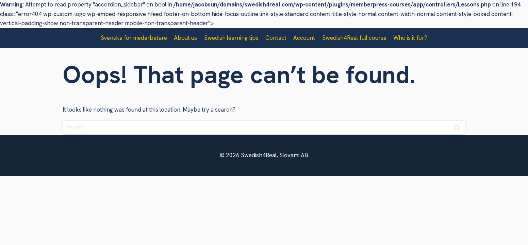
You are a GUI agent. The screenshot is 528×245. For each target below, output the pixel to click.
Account (304, 38)
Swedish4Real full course (354, 38)
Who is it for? (410, 38)
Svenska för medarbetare (134, 38)
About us (185, 38)
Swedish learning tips (231, 38)
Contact (275, 38)
